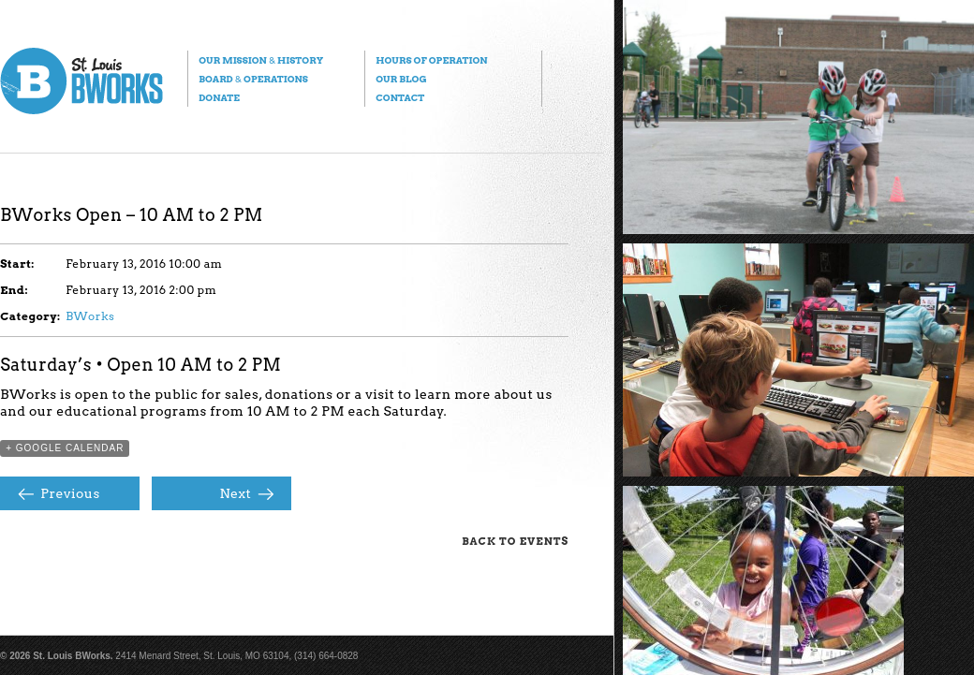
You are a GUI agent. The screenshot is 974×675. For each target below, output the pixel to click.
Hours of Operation (431, 60)
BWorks (90, 316)
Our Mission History (261, 60)
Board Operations (253, 78)
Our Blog (401, 78)
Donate (219, 97)
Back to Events (515, 541)
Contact (400, 97)
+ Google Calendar (65, 448)
